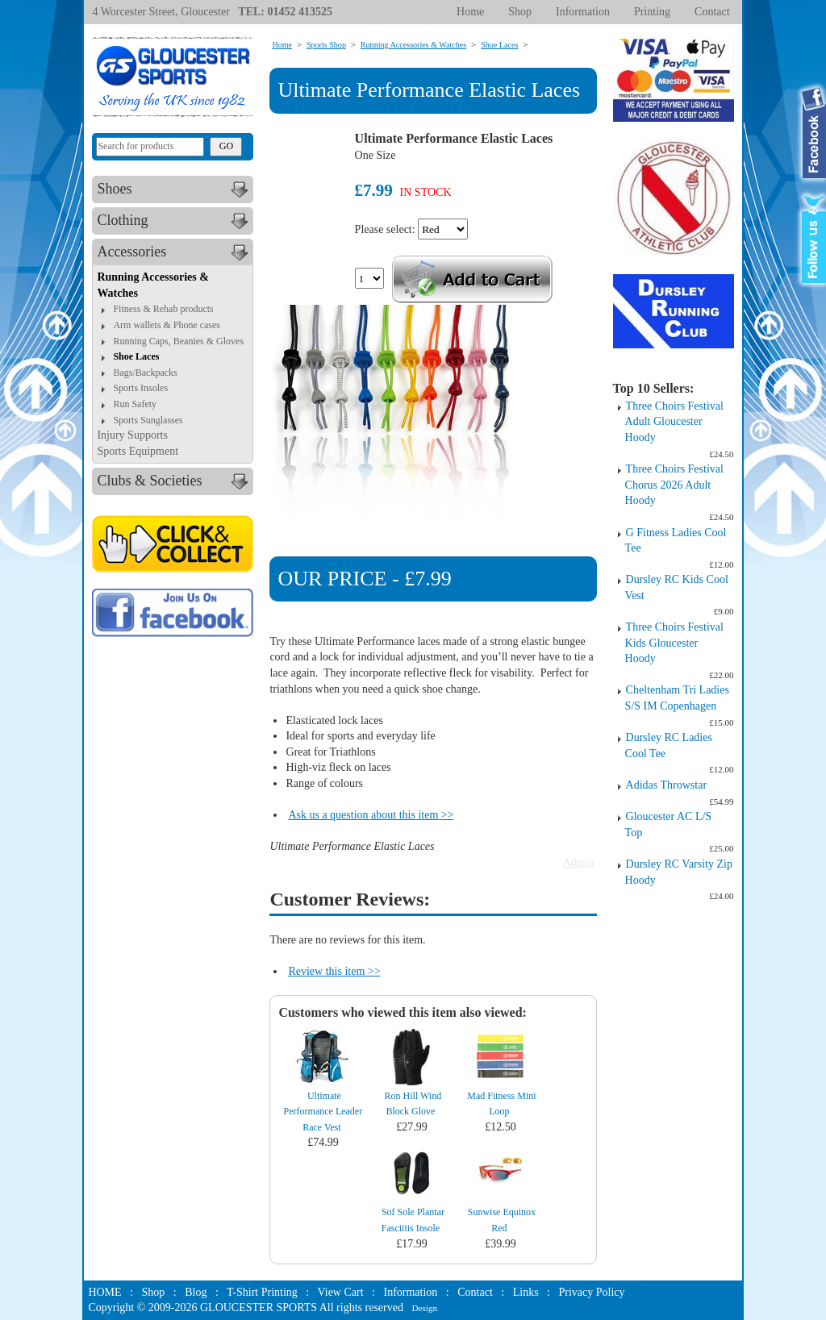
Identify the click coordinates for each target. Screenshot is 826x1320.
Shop (520, 12)
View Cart (341, 1292)
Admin (578, 862)
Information (583, 12)
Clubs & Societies (174, 481)
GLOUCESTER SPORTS (258, 1307)
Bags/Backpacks (145, 372)
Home (470, 12)
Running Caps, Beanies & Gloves (178, 341)
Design (424, 1308)
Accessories (174, 252)
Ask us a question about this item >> (370, 815)
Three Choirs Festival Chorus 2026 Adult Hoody (674, 484)
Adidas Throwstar (666, 785)
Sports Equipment (137, 451)
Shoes (174, 189)
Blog (195, 1292)
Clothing (174, 221)
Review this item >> (334, 971)
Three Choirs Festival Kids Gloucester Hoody (674, 642)
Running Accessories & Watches (413, 44)
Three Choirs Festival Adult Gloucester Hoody (674, 421)
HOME (104, 1292)
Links (526, 1292)
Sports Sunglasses (147, 420)
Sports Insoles (140, 388)
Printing (652, 12)
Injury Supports (132, 435)
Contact (712, 12)
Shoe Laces (136, 356)
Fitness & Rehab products (163, 308)
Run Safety (134, 404)
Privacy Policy (591, 1292)
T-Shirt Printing (262, 1292)
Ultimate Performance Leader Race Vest (323, 1111)
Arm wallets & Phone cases (166, 325)
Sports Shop (326, 44)
